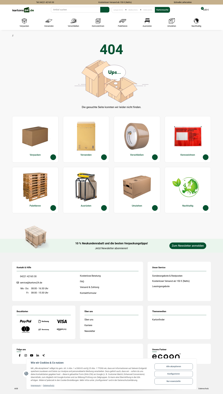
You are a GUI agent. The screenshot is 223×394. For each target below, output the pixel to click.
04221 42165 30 (28, 276)
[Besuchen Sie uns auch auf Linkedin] (38, 355)
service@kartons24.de (31, 282)
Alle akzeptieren (173, 366)
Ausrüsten (86, 205)
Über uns (88, 319)
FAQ (82, 281)
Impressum (36, 385)
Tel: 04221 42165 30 (45, 2)
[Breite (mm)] (133, 10)
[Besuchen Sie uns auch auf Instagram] (26, 355)
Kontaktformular (88, 293)
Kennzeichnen (187, 154)
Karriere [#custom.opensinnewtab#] (88, 325)
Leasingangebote (161, 286)
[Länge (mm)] (118, 10)
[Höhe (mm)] (148, 10)
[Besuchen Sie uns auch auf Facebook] (20, 355)
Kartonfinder (158, 319)
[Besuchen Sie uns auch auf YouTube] (32, 355)
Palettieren (35, 205)
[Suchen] (75, 10)
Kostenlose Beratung (90, 275)
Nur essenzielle (174, 381)
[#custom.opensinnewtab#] (166, 356)
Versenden (86, 154)
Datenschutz (48, 385)
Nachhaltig (187, 205)
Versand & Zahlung (89, 287)
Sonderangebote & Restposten (167, 275)
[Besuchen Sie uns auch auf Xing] (44, 355)
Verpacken (35, 154)
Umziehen (137, 205)
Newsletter (89, 331)
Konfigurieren (173, 374)
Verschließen (137, 154)
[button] (193, 10)
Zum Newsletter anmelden (188, 245)
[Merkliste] (186, 10)
